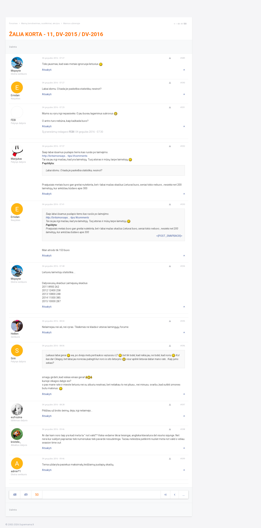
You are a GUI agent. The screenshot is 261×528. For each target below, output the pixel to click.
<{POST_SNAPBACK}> (169, 235)
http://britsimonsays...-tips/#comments (64, 155)
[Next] (174, 24)
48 (178, 24)
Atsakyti (46, 69)
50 (185, 23)
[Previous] (176, 24)
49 (182, 24)
